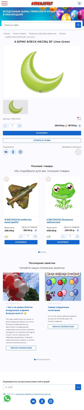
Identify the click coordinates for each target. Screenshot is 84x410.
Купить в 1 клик (42, 140)
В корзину (42, 133)
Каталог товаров (19, 33)
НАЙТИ (78, 25)
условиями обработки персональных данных (33, 394)
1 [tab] (39, 252)
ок (78, 387)
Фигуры (63, 33)
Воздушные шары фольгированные (42, 33)
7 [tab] (47, 359)
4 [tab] (45, 252)
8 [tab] (49, 359)
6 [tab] (45, 359)
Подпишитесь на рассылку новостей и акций (26, 382)
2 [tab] (41, 252)
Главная (7, 33)
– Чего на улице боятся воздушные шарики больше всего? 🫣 (19, 310)
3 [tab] (43, 252)
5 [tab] (43, 359)
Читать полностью (21, 348)
